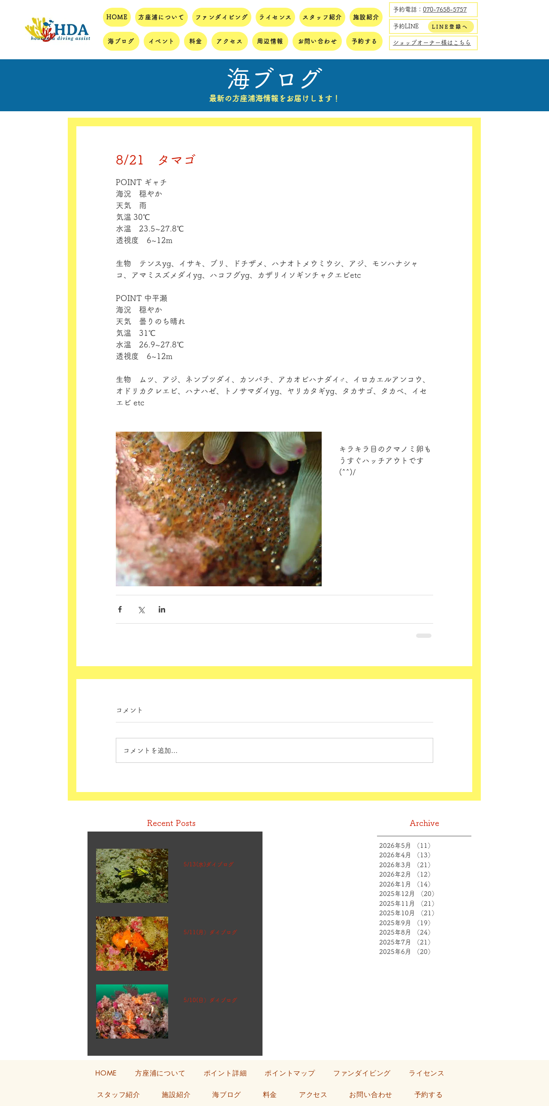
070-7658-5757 (445, 9)
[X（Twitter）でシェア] (141, 609)
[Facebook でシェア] (120, 609)
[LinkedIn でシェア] (162, 609)
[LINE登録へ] (451, 27)
